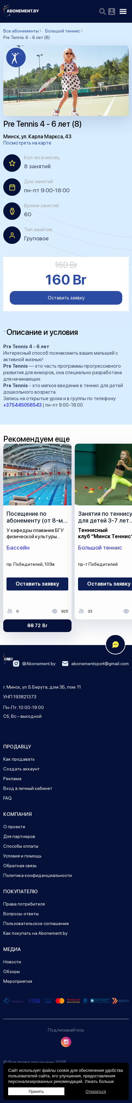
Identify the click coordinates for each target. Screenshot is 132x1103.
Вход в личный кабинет (27, 788)
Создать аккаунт (21, 768)
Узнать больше (99, 1081)
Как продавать (19, 759)
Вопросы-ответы (21, 913)
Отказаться (96, 1091)
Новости (12, 961)
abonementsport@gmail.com (95, 663)
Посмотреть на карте (27, 143)
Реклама (12, 778)
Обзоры (11, 971)
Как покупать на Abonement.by (35, 933)
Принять (36, 1091)
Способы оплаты (20, 846)
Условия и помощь (22, 855)
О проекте (14, 826)
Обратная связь (20, 865)
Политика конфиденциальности (37, 875)
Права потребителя (24, 903)
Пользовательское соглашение (36, 923)
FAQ (7, 798)
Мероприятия (17, 981)
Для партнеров (19, 836)
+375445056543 (22, 405)
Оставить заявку (66, 298)
